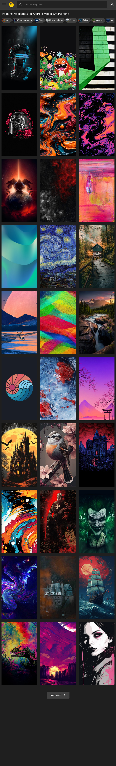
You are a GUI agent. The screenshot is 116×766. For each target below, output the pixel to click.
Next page (58, 695)
